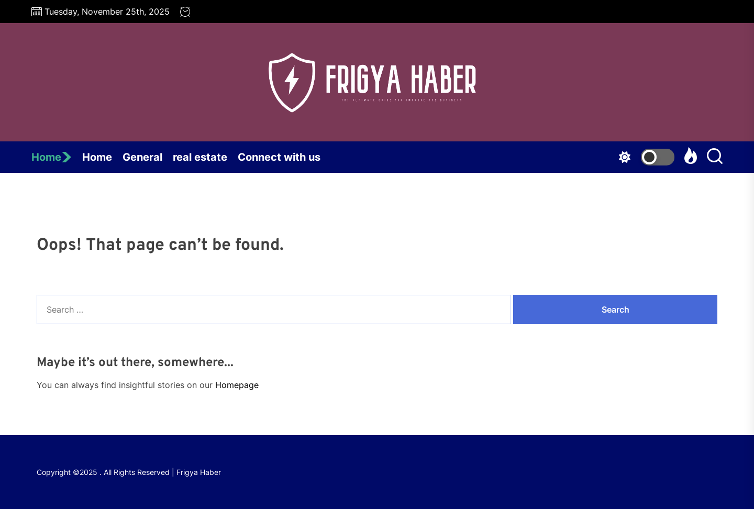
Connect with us (279, 157)
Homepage (237, 385)
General (142, 157)
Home (51, 157)
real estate (200, 157)
